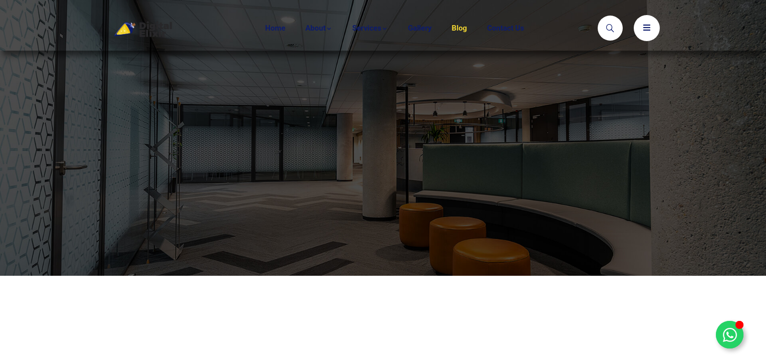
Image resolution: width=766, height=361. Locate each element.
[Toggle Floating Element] (729, 334)
